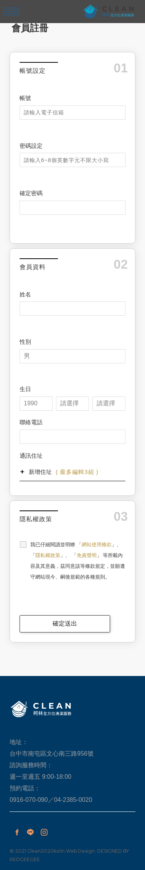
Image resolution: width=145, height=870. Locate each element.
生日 (25, 389)
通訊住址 (31, 455)
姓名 (25, 294)
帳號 (25, 98)
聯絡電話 (31, 422)
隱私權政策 (47, 555)
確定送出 (65, 623)
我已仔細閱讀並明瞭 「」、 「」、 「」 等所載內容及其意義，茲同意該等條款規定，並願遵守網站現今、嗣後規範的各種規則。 (77, 561)
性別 (25, 341)
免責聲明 (87, 555)
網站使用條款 (97, 544)
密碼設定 (31, 145)
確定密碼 (31, 193)
